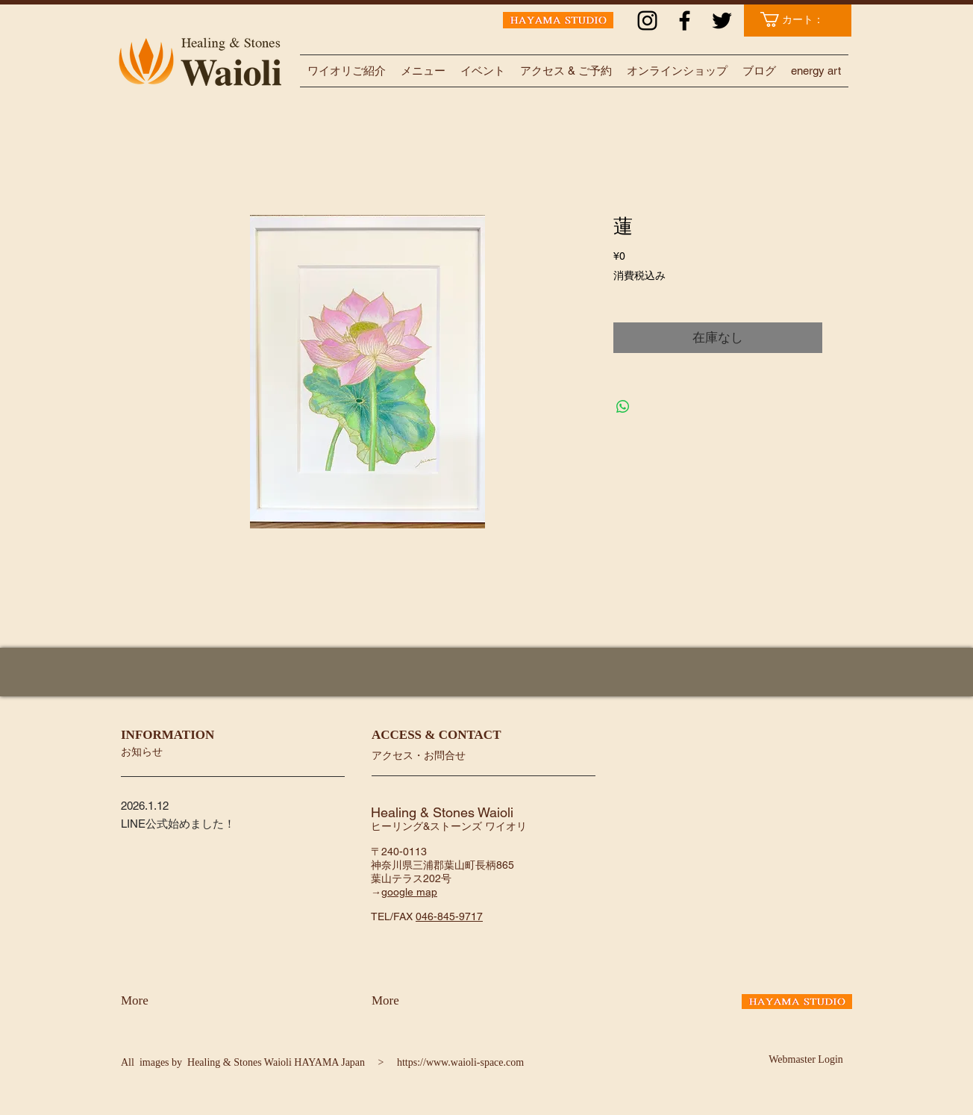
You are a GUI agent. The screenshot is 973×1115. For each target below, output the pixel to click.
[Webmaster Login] (806, 1059)
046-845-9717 (449, 916)
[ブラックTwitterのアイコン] (722, 20)
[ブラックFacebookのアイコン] (685, 20)
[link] (799, 19)
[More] (160, 1001)
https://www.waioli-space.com (460, 1062)
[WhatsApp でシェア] (623, 407)
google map (409, 892)
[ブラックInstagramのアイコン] (647, 20)
